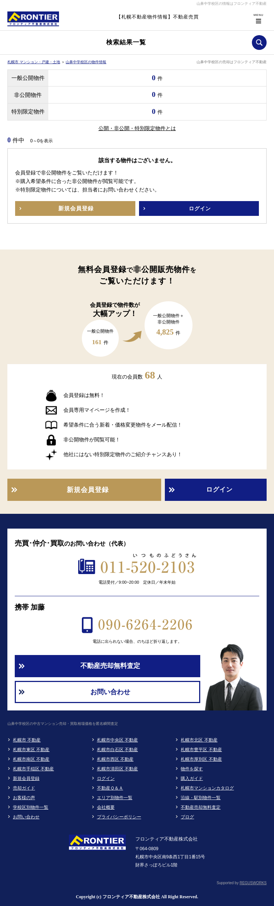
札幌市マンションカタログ (207, 788)
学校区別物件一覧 (30, 807)
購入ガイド (192, 778)
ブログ (187, 817)
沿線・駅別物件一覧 (201, 797)
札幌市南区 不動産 (31, 759)
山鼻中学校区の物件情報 (86, 62)
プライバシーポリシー (119, 817)
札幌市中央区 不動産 (117, 740)
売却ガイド (24, 788)
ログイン (106, 778)
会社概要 (106, 807)
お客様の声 (24, 797)
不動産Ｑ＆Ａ (110, 788)
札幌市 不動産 (27, 740)
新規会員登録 (26, 778)
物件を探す (192, 768)
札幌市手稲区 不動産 (33, 768)
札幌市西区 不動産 (115, 759)
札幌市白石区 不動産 (117, 749)
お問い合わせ (26, 817)
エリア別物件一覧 (114, 797)
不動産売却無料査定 (201, 807)
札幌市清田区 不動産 (117, 768)
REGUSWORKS (253, 883)
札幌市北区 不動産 (199, 740)
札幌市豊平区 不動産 (201, 749)
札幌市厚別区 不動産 (201, 759)
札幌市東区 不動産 (31, 749)
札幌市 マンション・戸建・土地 (33, 62)
